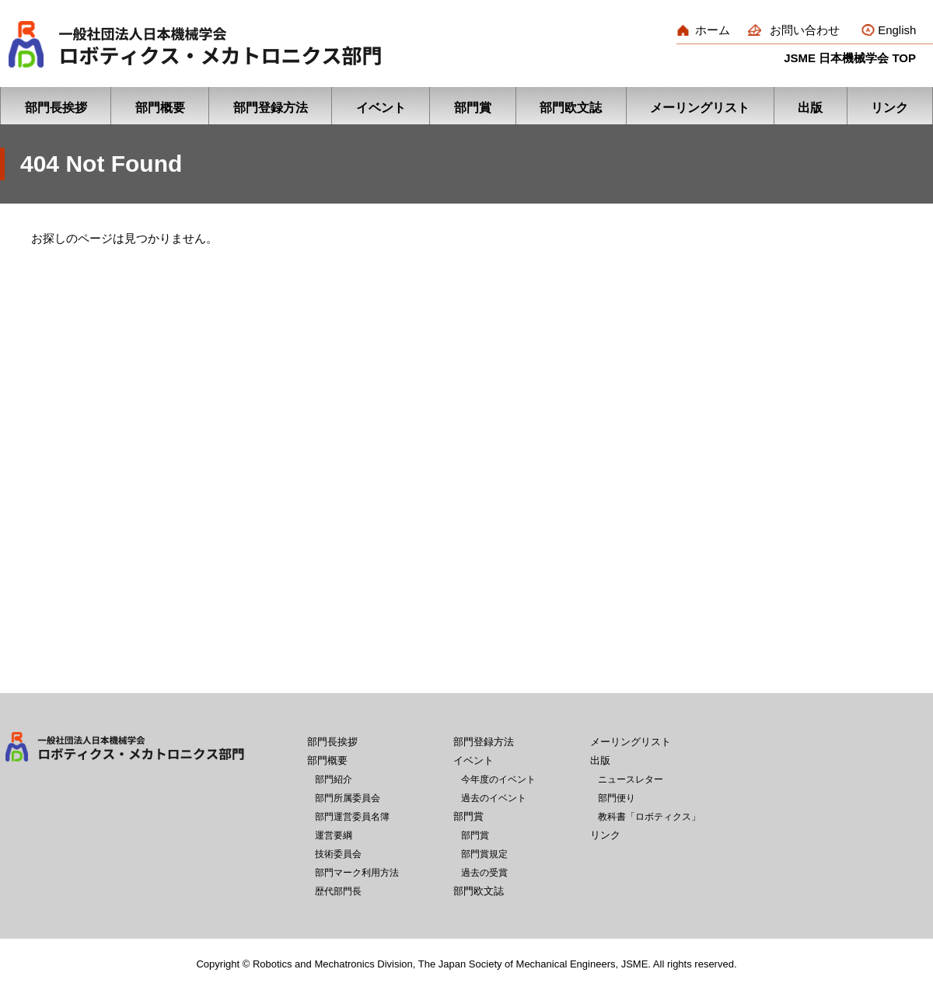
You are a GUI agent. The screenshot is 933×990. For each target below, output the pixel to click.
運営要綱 (333, 835)
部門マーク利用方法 (357, 872)
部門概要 (160, 107)
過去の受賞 (484, 872)
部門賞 (472, 107)
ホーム (712, 30)
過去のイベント (493, 798)
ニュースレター (630, 779)
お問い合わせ (805, 30)
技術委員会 (338, 854)
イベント (381, 107)
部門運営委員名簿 (352, 816)
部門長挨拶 (56, 107)
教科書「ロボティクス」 (649, 816)
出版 (810, 107)
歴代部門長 (338, 891)
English (897, 30)
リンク (889, 107)
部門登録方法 (270, 107)
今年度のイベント (498, 779)
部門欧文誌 (571, 107)
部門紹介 (333, 779)
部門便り (616, 798)
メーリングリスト (700, 107)
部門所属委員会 (347, 798)
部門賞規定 (484, 854)
